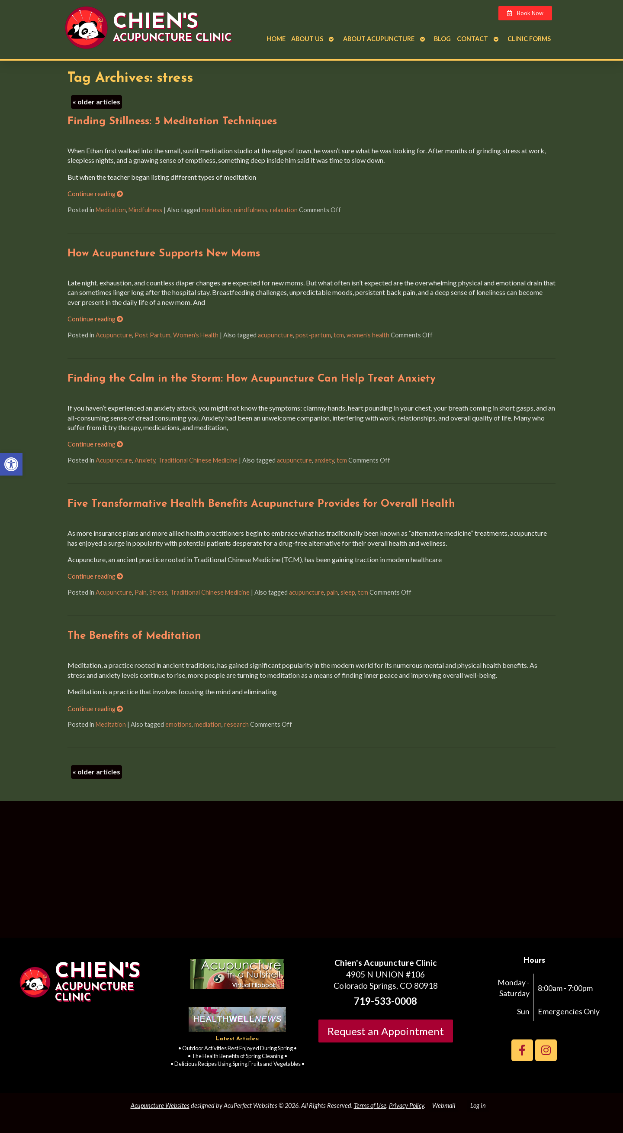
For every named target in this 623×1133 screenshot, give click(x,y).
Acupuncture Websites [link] (160, 1105)
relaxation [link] (284, 210)
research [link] (236, 724)
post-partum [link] (313, 335)
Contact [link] (472, 38)
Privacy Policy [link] (406, 1105)
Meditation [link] (111, 210)
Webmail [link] (443, 1105)
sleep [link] (347, 592)
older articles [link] (96, 101)
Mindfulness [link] (145, 210)
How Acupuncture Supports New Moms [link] (163, 254)
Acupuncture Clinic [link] (172, 38)
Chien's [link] (155, 22)
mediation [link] (208, 724)
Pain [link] (141, 592)
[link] (11, 464)
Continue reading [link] (95, 193)
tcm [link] (339, 335)
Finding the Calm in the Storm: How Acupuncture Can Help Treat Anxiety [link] (251, 379)
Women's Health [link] (195, 335)
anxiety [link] (324, 460)
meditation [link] (216, 210)
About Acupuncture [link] (378, 38)
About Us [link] (307, 38)
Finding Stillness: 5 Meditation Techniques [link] (172, 122)
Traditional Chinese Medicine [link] (198, 460)
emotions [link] (178, 724)
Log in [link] (478, 1105)
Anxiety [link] (145, 460)
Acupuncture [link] (114, 335)
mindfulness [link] (250, 210)
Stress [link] (158, 592)
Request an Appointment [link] (386, 1031)
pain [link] (332, 592)
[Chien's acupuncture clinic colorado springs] (311, 873)
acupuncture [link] (275, 335)
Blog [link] (442, 38)
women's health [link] (368, 335)
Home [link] (276, 38)
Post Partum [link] (152, 335)
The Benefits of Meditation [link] (134, 636)
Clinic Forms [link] (529, 38)
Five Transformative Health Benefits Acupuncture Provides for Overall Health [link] (261, 504)
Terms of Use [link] (370, 1105)
